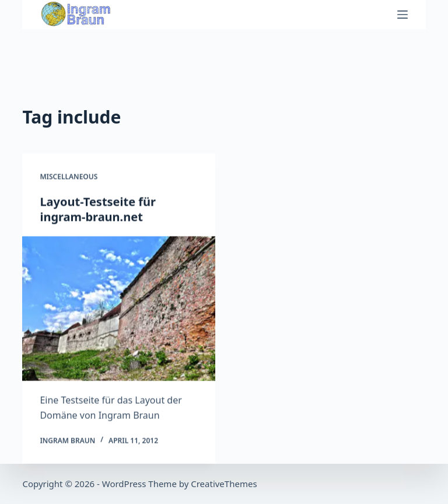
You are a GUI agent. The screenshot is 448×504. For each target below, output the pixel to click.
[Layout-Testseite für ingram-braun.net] (118, 309)
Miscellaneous (68, 177)
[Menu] (402, 14)
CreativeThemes (224, 483)
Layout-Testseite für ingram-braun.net (98, 209)
